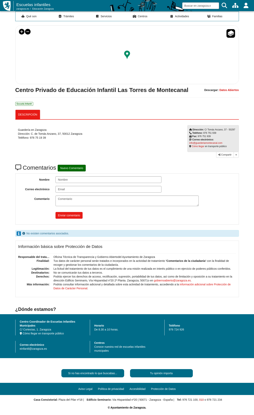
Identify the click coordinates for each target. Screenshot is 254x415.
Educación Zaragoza (43, 8)
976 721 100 (190, 399)
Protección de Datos (163, 388)
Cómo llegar (198, 146)
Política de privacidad (111, 388)
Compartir (224, 154)
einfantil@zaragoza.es (33, 348)
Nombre (44, 179)
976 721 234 (214, 399)
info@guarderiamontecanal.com (205, 143)
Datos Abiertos (229, 90)
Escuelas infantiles (33, 4)
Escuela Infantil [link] (24, 104)
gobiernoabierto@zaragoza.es (172, 280)
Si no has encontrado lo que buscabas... (92, 373)
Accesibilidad (137, 388)
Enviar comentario (69, 215)
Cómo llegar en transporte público (42, 333)
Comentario (42, 198)
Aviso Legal (85, 388)
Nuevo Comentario (71, 168)
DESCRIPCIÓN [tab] (27, 114)
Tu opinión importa (161, 373)
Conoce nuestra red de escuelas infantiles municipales (120, 348)
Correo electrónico (37, 189)
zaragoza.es (22, 8)
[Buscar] (224, 5)
